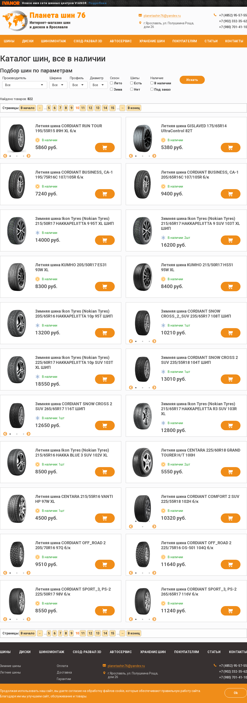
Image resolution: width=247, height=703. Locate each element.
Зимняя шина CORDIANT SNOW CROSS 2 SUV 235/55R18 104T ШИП (199, 360)
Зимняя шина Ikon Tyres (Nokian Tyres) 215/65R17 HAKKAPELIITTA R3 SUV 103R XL (199, 408)
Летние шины (10, 672)
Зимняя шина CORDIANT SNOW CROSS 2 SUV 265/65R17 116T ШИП (73, 406)
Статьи (211, 41)
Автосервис (121, 41)
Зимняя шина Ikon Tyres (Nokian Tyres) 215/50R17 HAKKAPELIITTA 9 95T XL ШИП (74, 221)
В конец (134, 108)
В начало (28, 108)
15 (112, 108)
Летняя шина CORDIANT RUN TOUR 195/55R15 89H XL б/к (68, 128)
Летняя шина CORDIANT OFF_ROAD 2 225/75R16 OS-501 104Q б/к (196, 545)
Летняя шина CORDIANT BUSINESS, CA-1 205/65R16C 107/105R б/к (200, 174)
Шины (9, 41)
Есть (136, 83)
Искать (192, 80)
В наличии (160, 83)
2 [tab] (17, 156)
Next (28, 156)
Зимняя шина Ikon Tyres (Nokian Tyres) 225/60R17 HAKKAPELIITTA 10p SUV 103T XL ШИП (74, 362)
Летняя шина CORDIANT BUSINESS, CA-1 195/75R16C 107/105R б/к (74, 174)
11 (83, 108)
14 (105, 108)
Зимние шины (10, 666)
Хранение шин (152, 41)
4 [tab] (142, 526)
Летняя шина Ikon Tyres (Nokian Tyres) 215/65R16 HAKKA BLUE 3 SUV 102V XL (72, 452)
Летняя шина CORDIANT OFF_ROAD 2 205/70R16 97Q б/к (70, 545)
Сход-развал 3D (88, 41)
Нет (135, 89)
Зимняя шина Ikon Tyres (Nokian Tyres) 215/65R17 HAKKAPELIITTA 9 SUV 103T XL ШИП (200, 223)
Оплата (62, 666)
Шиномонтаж (53, 41)
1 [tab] (10, 156)
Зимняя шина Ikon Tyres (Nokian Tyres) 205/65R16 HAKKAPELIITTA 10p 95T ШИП (74, 313)
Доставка (64, 672)
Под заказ (160, 89)
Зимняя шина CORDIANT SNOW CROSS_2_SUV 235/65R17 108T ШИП (196, 313)
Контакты (234, 41)
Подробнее (98, 3)
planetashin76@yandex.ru (162, 16)
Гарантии (64, 679)
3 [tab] (23, 156)
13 (97, 108)
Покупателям (184, 41)
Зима (116, 89)
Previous (5, 156)
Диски (27, 41)
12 (90, 108)
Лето (116, 83)
